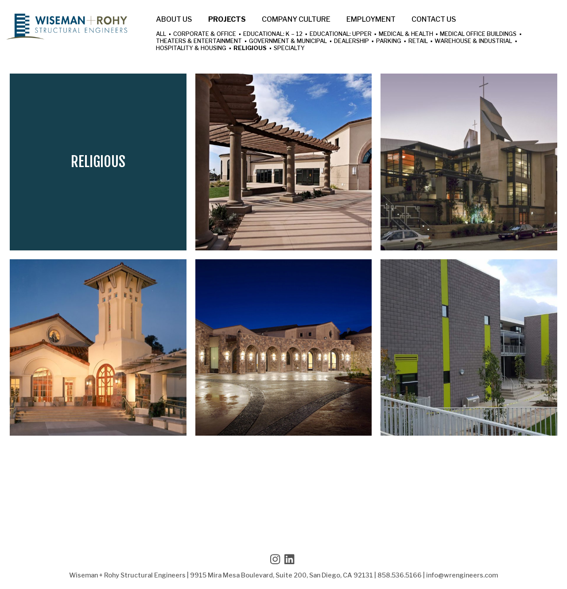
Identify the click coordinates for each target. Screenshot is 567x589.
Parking (388, 41)
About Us (174, 19)
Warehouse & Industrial (473, 41)
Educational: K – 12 (273, 34)
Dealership (351, 41)
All (161, 34)
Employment (371, 19)
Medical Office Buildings (478, 34)
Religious (250, 48)
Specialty (289, 48)
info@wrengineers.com (462, 575)
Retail (418, 41)
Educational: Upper (341, 34)
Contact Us (434, 19)
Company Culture (296, 19)
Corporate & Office (204, 34)
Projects (227, 19)
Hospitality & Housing (191, 48)
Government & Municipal (288, 41)
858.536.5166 (399, 575)
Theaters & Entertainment (199, 41)
